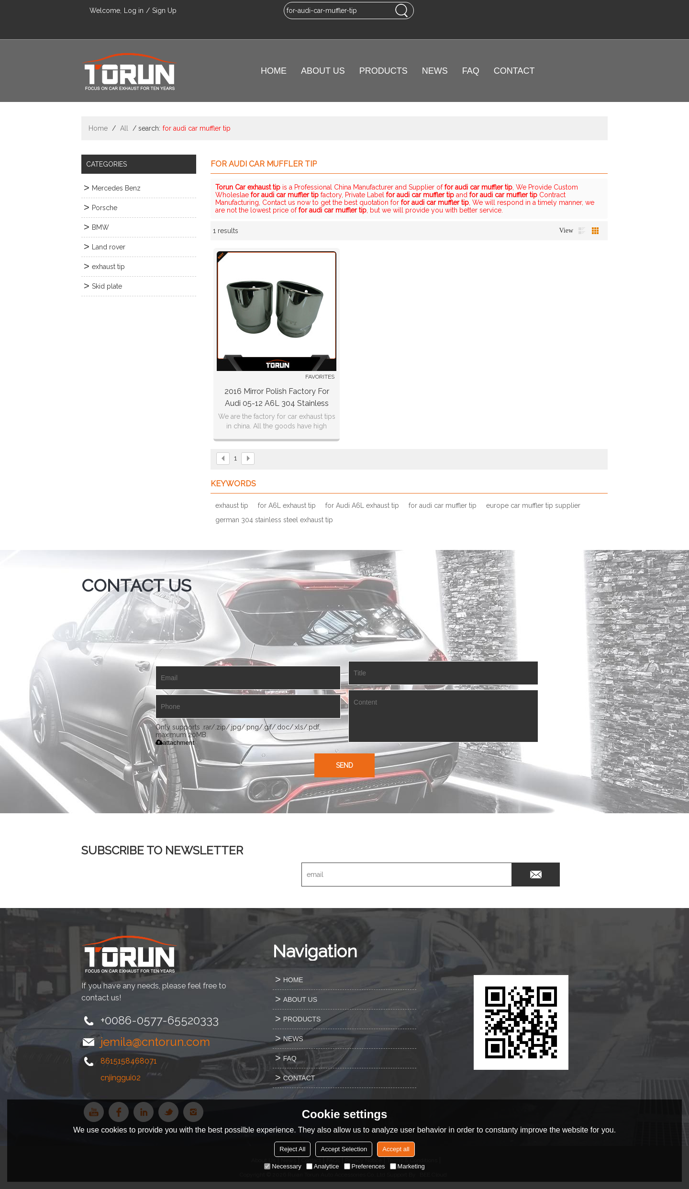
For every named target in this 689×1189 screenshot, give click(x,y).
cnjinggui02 (120, 1077)
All (124, 128)
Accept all (395, 1149)
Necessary (282, 1166)
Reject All (292, 1149)
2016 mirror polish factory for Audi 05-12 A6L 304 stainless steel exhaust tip (276, 398)
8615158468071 (128, 1061)
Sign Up (164, 10)
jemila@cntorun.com (155, 1042)
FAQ (470, 71)
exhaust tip (231, 505)
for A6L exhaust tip (287, 505)
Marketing (407, 1166)
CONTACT (514, 71)
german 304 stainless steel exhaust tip (274, 520)
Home (98, 128)
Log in (134, 10)
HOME (274, 71)
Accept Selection (344, 1149)
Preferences (364, 1166)
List (582, 231)
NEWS (435, 71)
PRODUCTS (383, 71)
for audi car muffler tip (443, 505)
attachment (175, 742)
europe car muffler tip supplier (533, 505)
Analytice (322, 1166)
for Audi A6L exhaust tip (362, 505)
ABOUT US (323, 71)
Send (344, 765)
